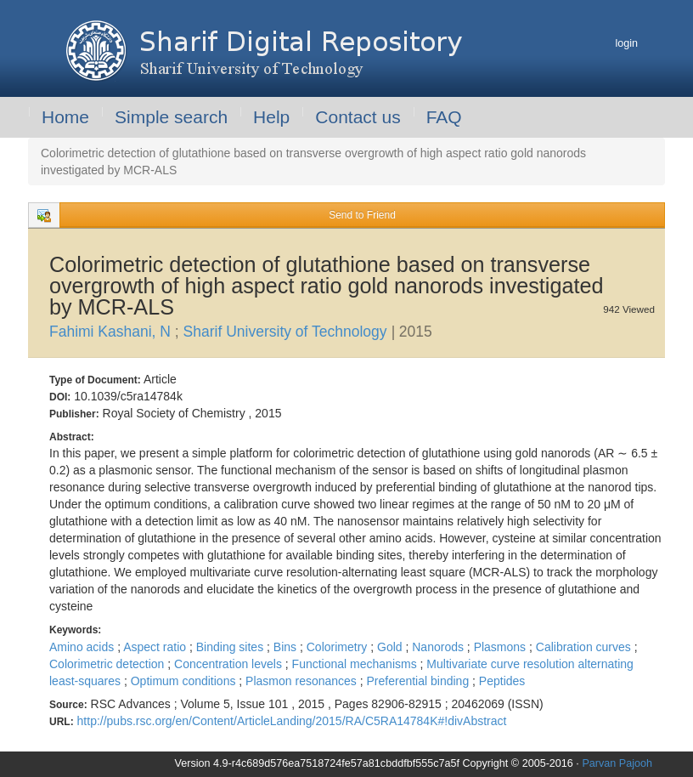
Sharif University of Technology (287, 331)
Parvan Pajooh (617, 763)
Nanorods (439, 647)
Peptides (502, 681)
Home (65, 117)
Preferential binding (420, 681)
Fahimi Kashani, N (112, 331)
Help (271, 117)
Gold (391, 647)
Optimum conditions (185, 681)
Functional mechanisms (356, 664)
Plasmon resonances (302, 681)
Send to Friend (362, 215)
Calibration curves (585, 647)
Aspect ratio (156, 647)
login (626, 43)
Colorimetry (338, 647)
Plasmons (501, 647)
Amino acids (83, 647)
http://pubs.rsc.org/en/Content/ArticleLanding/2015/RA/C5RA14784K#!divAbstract (292, 721)
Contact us (357, 117)
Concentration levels (229, 664)
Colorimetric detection (108, 664)
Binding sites (231, 647)
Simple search (171, 117)
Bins (286, 647)
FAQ (444, 117)
